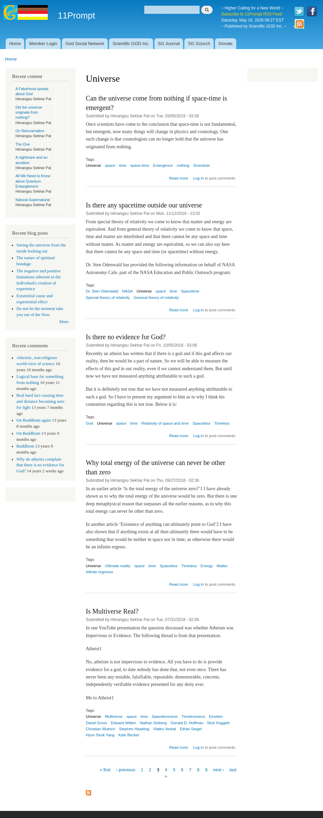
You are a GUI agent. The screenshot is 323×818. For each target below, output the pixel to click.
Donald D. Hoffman (187, 723)
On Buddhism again (33, 420)
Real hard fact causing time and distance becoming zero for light (40, 401)
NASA (127, 291)
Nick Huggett (218, 723)
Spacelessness (165, 716)
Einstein (216, 716)
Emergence (163, 165)
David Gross (96, 723)
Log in (198, 178)
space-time (139, 165)
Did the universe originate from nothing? (28, 112)
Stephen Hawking (134, 729)
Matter (222, 566)
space (110, 165)
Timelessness (193, 716)
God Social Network (85, 43)
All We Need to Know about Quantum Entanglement (32, 181)
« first (105, 769)
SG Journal (169, 43)
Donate (225, 43)
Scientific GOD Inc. (130, 43)
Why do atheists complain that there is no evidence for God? (40, 465)
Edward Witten (123, 723)
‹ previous (125, 769)
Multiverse (113, 716)
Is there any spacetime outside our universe (144, 205)
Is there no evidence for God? (126, 337)
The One (22, 144)
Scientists (201, 165)
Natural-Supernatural (32, 200)
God (89, 423)
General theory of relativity (156, 298)
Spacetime (190, 291)
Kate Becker (129, 735)
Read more (178, 178)
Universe (93, 165)
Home (15, 43)
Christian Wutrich (100, 729)
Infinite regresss (99, 572)
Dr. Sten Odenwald (102, 291)
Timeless (222, 423)
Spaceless (201, 423)
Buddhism (25, 446)
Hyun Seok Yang (100, 735)
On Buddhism (28, 433)
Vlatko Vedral (164, 729)
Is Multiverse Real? (112, 611)
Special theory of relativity (108, 298)
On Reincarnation (29, 131)
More (64, 321)
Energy (207, 566)
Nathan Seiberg (153, 723)
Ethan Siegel (191, 729)
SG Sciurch (199, 43)
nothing (183, 165)
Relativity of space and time (164, 423)
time (123, 165)
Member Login (43, 43)
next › (218, 769)
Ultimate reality (118, 566)
